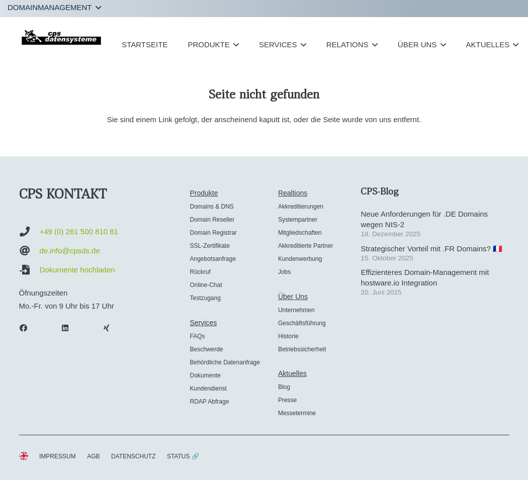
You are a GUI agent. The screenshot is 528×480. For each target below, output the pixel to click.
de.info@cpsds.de (70, 250)
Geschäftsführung (302, 323)
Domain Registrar (213, 232)
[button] (54, 7)
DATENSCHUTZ (133, 456)
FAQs (197, 336)
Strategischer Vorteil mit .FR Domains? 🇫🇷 (431, 248)
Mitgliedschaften (300, 232)
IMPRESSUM (57, 456)
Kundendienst (208, 388)
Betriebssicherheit (302, 349)
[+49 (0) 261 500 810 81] (29, 232)
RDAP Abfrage (209, 401)
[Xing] (111, 328)
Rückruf (200, 271)
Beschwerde (206, 349)
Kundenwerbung (300, 258)
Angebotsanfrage (212, 258)
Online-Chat (206, 285)
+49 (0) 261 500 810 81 (79, 231)
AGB (93, 456)
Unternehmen (296, 310)
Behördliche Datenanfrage (224, 362)
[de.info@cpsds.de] (29, 251)
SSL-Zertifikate (209, 245)
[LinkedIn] (69, 328)
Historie (288, 336)
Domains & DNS (211, 206)
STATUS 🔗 (183, 456)
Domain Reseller (212, 219)
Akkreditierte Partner (305, 245)
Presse (287, 400)
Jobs (284, 271)
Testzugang (205, 298)
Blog (284, 387)
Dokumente (205, 375)
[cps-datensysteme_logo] (62, 37)
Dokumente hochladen (77, 269)
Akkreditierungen (300, 206)
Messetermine (297, 413)
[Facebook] (28, 328)
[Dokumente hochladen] (29, 270)
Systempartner (297, 219)
